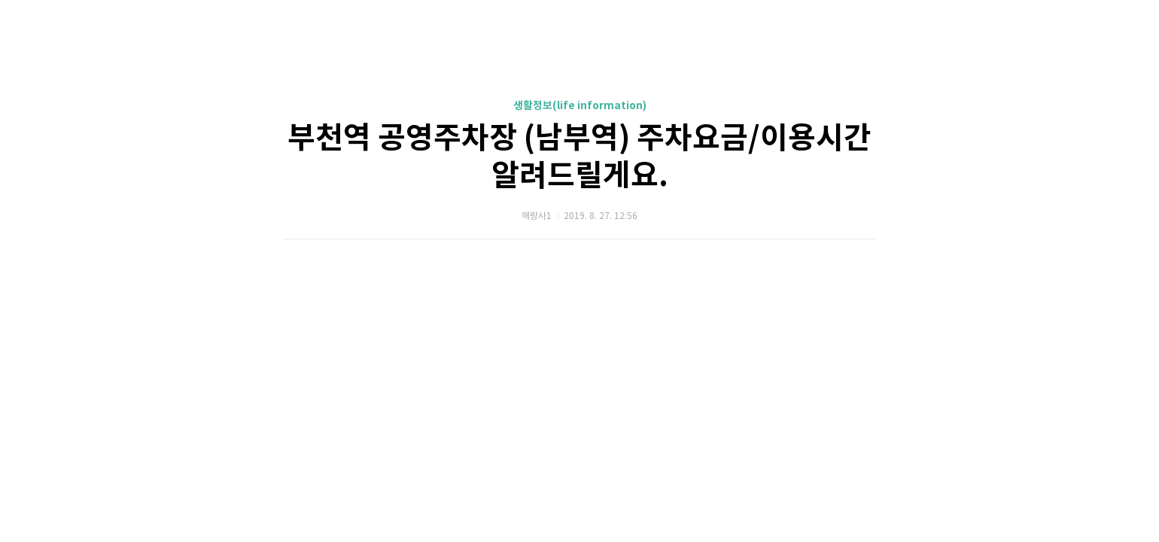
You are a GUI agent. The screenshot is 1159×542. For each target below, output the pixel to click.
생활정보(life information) (579, 105)
